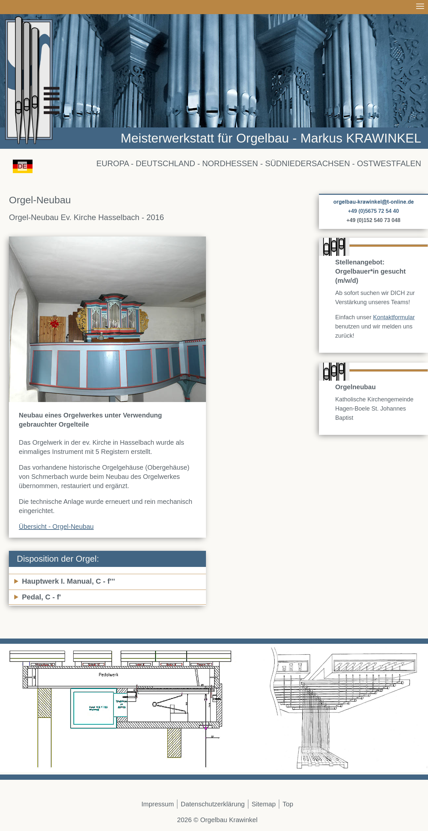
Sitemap (264, 804)
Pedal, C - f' (41, 597)
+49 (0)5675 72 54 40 (373, 211)
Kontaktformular (394, 317)
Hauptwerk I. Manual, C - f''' (68, 581)
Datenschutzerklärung (213, 804)
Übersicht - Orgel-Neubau (56, 526)
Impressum (157, 804)
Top (287, 804)
